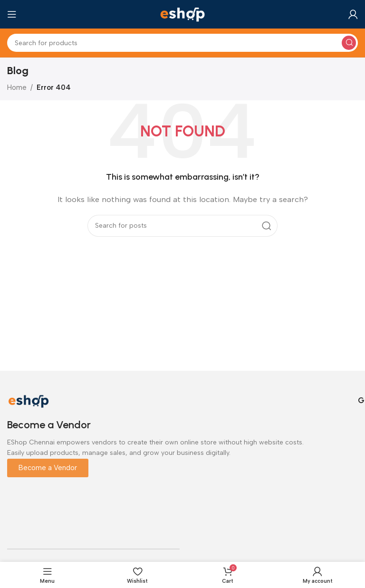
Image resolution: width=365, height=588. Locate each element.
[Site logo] (182, 14)
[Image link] (28, 400)
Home (17, 87)
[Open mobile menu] (11, 14)
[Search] (182, 43)
